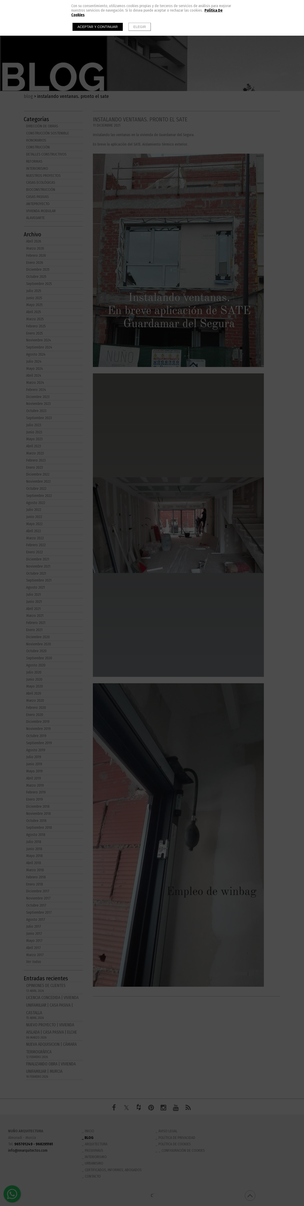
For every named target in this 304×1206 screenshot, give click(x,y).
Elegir (139, 27)
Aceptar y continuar (97, 27)
